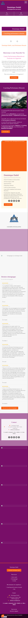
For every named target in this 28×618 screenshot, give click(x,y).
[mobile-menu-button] (25, 2)
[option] (14, 27)
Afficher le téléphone (15, 429)
